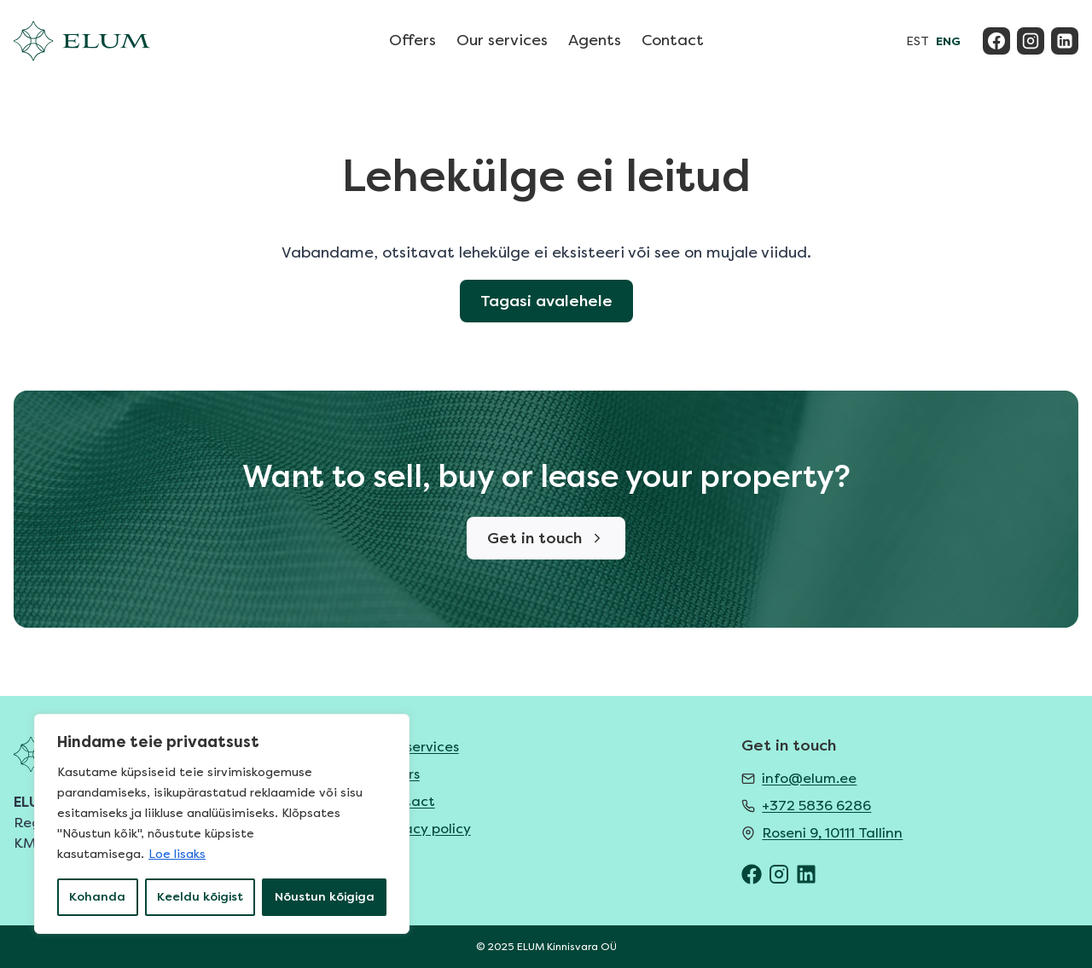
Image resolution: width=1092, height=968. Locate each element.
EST (917, 41)
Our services (502, 40)
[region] (222, 824)
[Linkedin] (1064, 41)
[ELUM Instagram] (779, 874)
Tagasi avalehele (546, 301)
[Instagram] (1030, 41)
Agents (594, 40)
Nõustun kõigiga (325, 897)
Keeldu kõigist (200, 897)
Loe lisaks (177, 854)
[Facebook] (996, 41)
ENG (948, 41)
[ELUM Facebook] (751, 874)
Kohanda (97, 897)
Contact (673, 40)
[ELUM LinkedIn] (806, 874)
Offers (412, 40)
